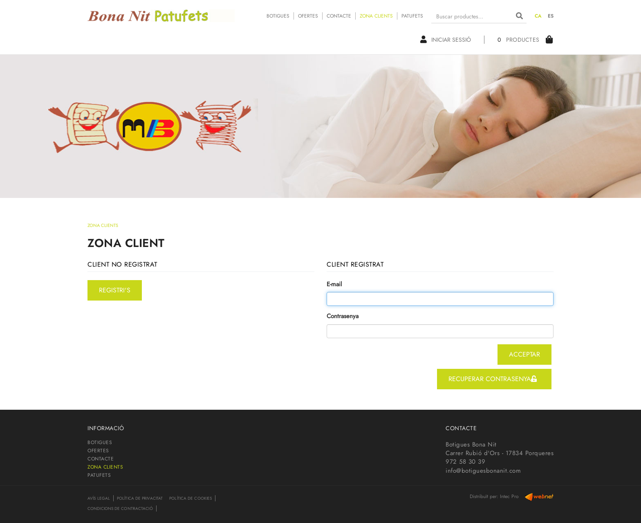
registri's (114, 290)
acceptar (524, 354)
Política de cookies (190, 498)
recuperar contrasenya (492, 379)
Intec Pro (509, 496)
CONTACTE (339, 16)
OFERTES (308, 16)
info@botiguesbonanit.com (483, 470)
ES (551, 16)
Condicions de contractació (120, 508)
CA (538, 16)
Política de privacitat (140, 498)
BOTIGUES (278, 16)
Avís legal (98, 498)
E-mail (334, 284)
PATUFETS (412, 16)
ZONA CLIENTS (376, 16)
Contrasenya (343, 316)
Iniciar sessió (445, 40)
